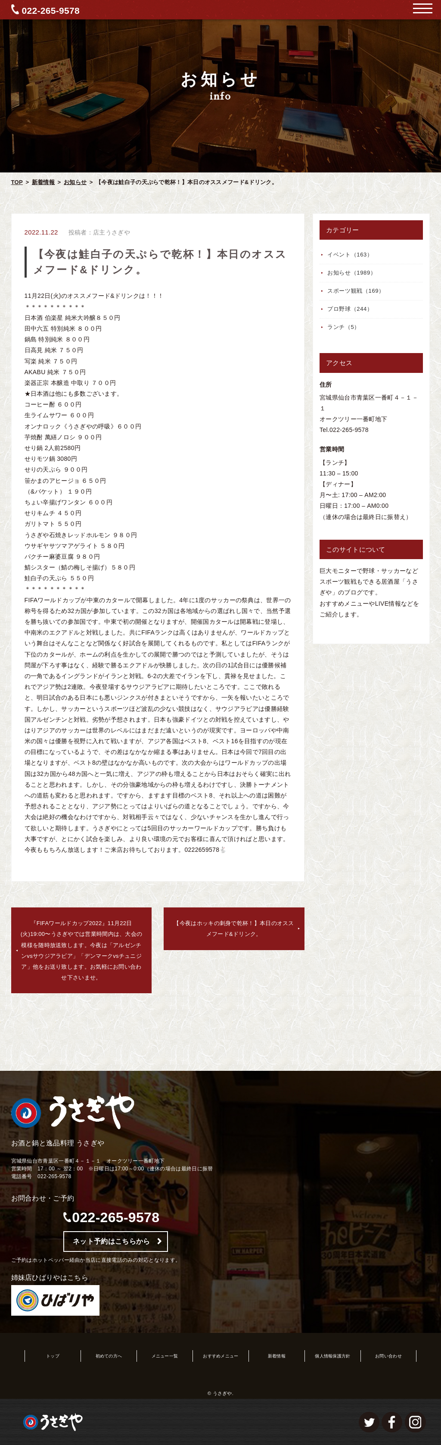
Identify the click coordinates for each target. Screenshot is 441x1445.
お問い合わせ (388, 1356)
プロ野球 (350, 309)
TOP (17, 182)
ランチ (343, 327)
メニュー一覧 (165, 1356)
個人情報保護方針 (332, 1356)
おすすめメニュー (220, 1356)
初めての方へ (109, 1356)
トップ (52, 1356)
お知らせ (75, 182)
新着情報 (43, 182)
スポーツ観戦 (356, 291)
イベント (350, 254)
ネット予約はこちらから (111, 1241)
